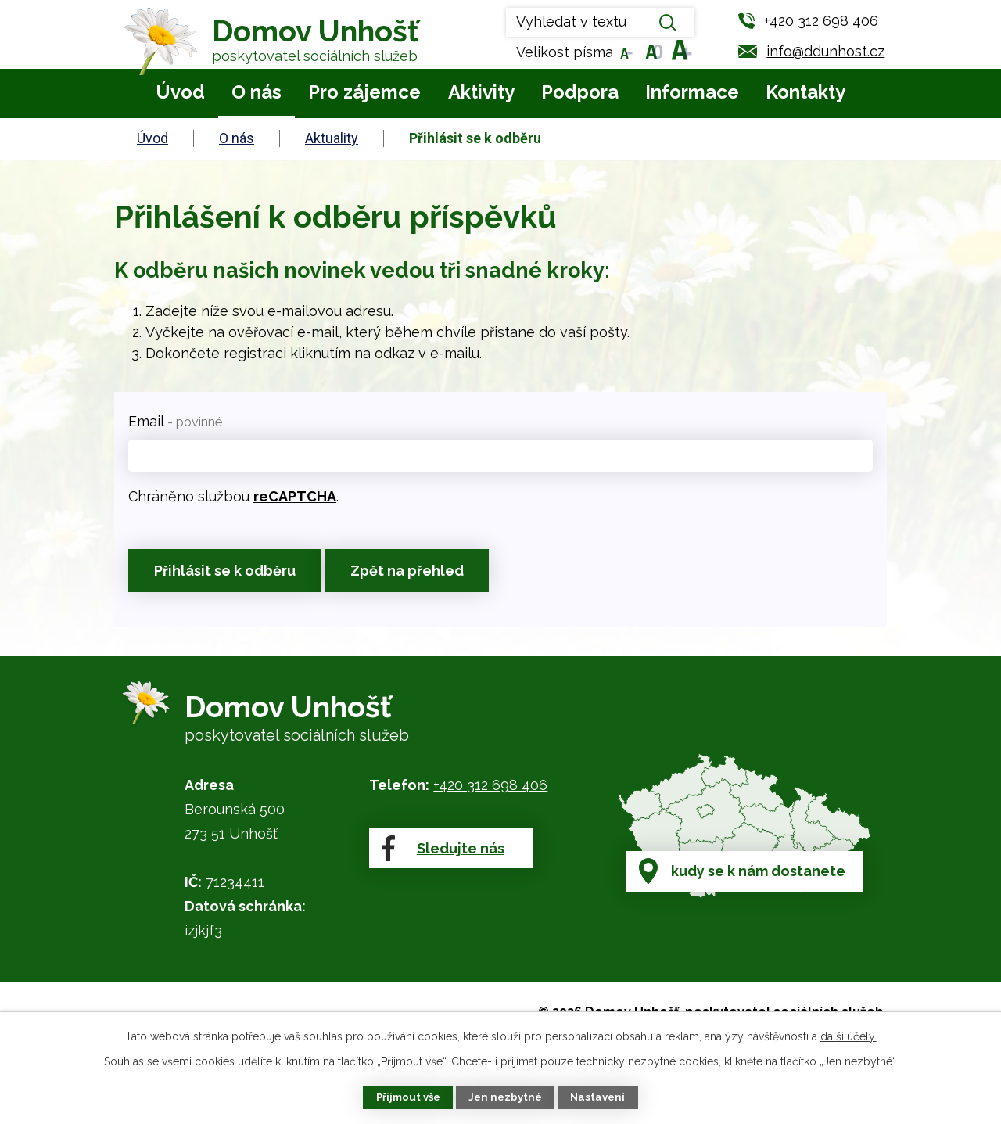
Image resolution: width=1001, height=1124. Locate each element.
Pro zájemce (364, 92)
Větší (678, 52)
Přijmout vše (405, 1096)
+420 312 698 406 (490, 794)
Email (175, 421)
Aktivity (481, 92)
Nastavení (601, 1096)
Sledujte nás (441, 872)
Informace (692, 92)
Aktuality (331, 138)
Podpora (580, 92)
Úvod (180, 92)
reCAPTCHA (294, 496)
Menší (624, 52)
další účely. (848, 1035)
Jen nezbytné (506, 1096)
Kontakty (805, 92)
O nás (256, 92)
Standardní (651, 52)
